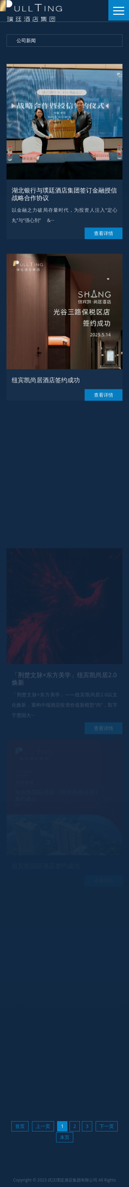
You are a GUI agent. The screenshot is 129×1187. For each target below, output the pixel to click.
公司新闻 (26, 40)
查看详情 (103, 239)
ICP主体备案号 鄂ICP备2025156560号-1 (74, 1178)
